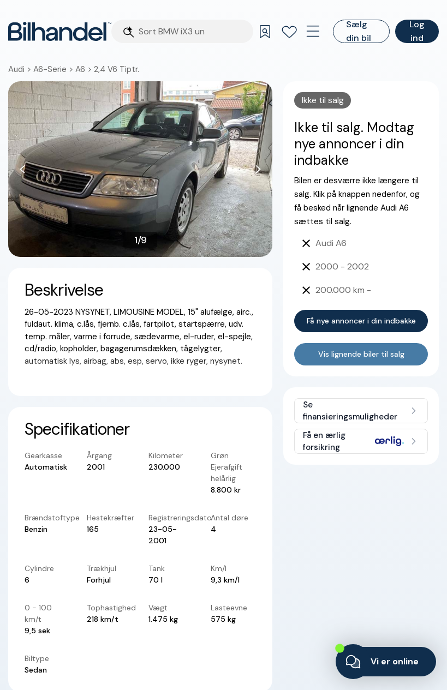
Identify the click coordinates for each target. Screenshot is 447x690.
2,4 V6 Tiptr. (116, 69)
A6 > (84, 69)
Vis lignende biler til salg (361, 354)
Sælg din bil (358, 31)
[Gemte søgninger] (265, 32)
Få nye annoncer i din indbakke (361, 321)
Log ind (417, 31)
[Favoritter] (289, 32)
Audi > (20, 69)
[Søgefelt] (193, 31)
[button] (140, 169)
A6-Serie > (54, 69)
